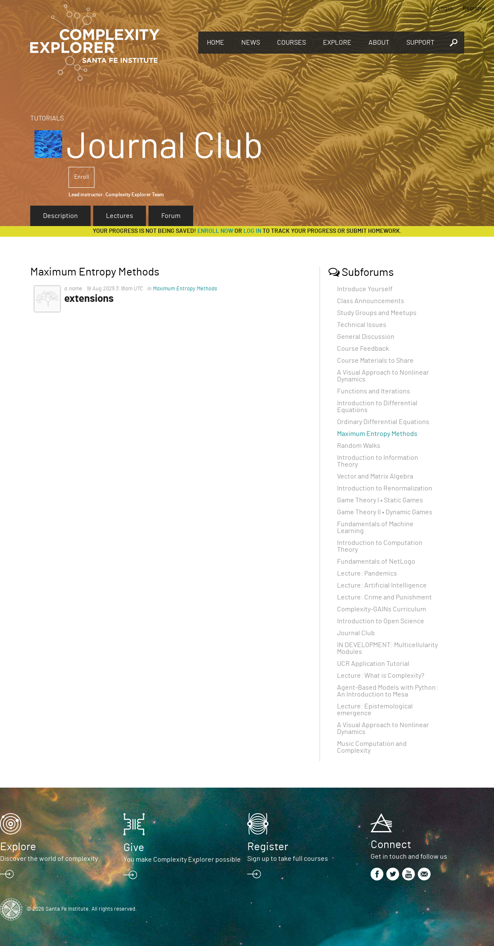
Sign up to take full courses (287, 858)
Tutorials (47, 118)
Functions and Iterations (373, 391)
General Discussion (365, 336)
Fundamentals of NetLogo (376, 561)
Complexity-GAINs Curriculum (381, 609)
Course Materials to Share (375, 360)
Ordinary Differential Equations (383, 422)
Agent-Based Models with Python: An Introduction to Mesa (387, 691)
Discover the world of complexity (49, 858)
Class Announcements (370, 301)
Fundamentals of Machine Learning (375, 527)
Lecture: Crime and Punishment (384, 597)
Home (215, 42)
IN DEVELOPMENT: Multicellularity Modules (387, 648)
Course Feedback (363, 348)
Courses (291, 42)
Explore (337, 42)
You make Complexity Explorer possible (182, 859)
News (250, 42)
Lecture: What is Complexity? (380, 675)
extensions (89, 299)
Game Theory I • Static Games (380, 500)
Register (474, 8)
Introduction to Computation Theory (380, 546)
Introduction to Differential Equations (377, 406)
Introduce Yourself (365, 289)
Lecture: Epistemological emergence (375, 710)
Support (420, 42)
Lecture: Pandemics (367, 573)
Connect (391, 844)
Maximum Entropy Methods (185, 289)
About (378, 42)
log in (252, 231)
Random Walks (358, 445)
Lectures (119, 215)
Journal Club (356, 633)
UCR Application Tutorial (373, 663)
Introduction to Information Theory (377, 461)
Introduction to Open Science (380, 621)
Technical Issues (361, 324)
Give (133, 847)
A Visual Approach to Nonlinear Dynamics (383, 376)
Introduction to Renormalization (384, 488)
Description (60, 215)
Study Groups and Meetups (377, 313)
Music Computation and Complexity (372, 747)
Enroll (81, 177)
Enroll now (215, 231)
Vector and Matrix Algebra (375, 476)
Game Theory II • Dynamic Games (384, 512)
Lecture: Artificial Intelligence (382, 585)
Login (445, 8)
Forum (170, 215)
